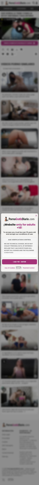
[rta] (19, 269)
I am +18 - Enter (19, 262)
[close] (36, 216)
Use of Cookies (10, 268)
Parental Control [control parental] (28, 268)
